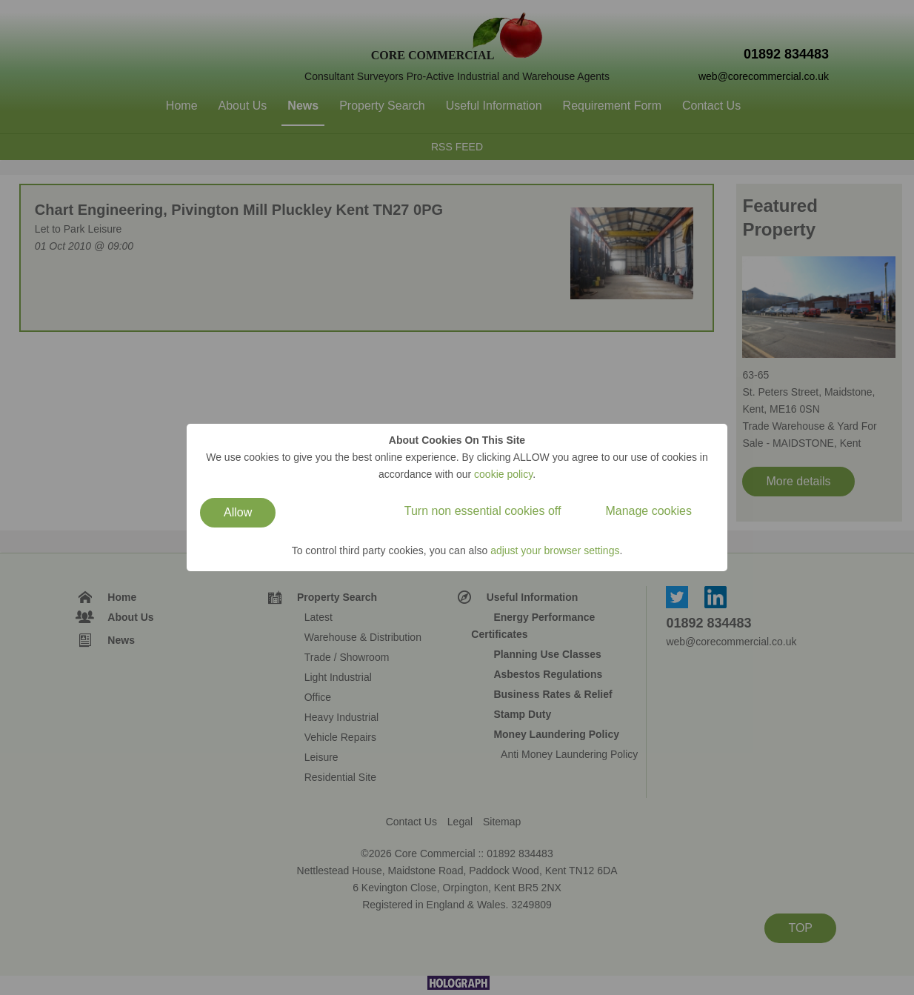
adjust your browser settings (554, 550)
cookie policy (503, 474)
